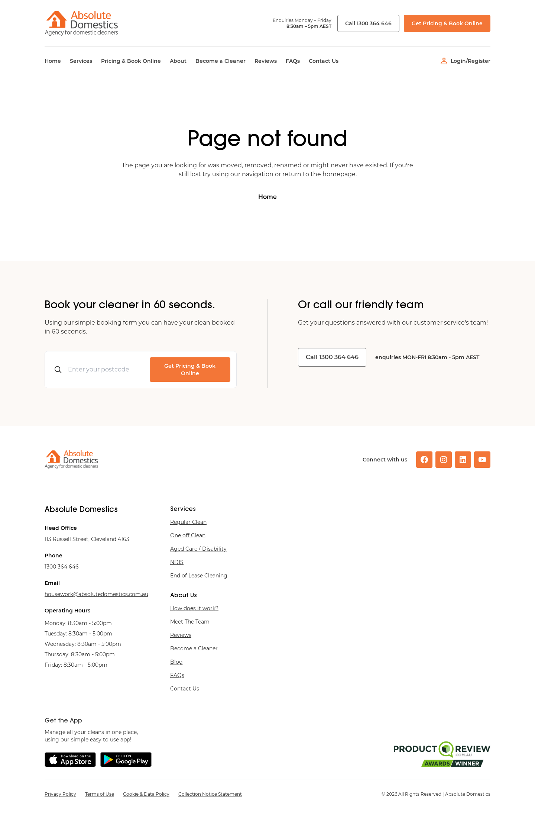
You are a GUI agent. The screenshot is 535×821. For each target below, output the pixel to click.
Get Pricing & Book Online (447, 23)
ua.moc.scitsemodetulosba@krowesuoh (96, 594)
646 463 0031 (62, 566)
